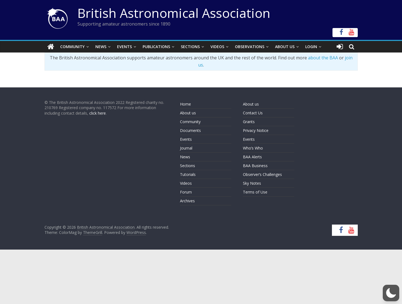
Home (185, 104)
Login (311, 46)
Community (72, 46)
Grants (249, 121)
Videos (217, 46)
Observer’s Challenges (262, 174)
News (100, 46)
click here (97, 113)
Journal (186, 148)
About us (188, 112)
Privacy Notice (255, 130)
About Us (285, 46)
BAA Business (255, 165)
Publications (156, 46)
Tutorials (188, 174)
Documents (190, 130)
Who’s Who (253, 148)
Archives (187, 200)
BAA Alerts (252, 156)
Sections (190, 46)
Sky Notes (252, 183)
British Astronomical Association (173, 12)
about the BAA (323, 58)
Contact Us (253, 112)
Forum (186, 192)
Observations (249, 46)
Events (124, 46)
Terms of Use (255, 192)
